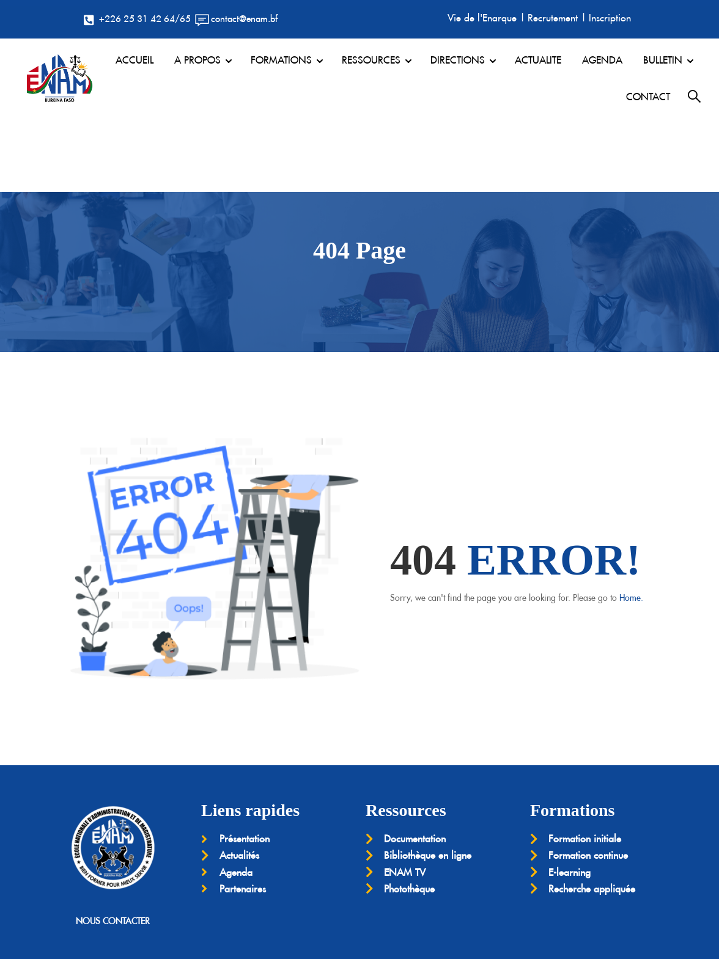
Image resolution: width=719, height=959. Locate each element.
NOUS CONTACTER (113, 847)
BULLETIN (662, 60)
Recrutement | (557, 18)
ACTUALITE (538, 60)
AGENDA (602, 60)
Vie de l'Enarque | (486, 18)
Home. (631, 524)
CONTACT (648, 96)
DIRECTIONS (457, 60)
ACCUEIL (134, 60)
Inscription (610, 18)
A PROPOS (197, 60)
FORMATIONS (281, 60)
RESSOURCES (371, 60)
